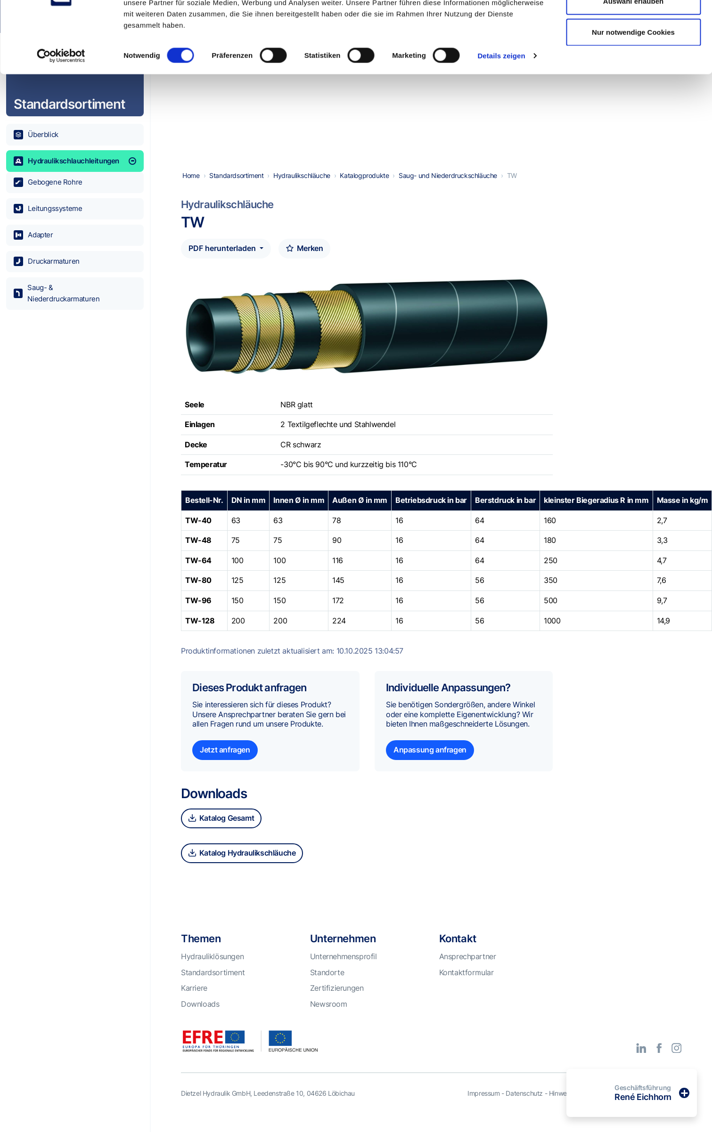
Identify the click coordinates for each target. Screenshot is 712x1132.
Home (190, 188)
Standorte (327, 984)
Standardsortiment (236, 188)
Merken (304, 260)
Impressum (483, 1105)
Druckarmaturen (47, 261)
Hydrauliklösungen (212, 968)
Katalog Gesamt (221, 830)
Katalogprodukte (364, 188)
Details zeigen (501, 110)
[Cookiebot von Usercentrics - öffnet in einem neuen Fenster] (61, 110)
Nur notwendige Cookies (633, 86)
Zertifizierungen (337, 1000)
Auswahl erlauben (633, 56)
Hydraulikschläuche (301, 188)
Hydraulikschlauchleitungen (75, 161)
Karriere (194, 1000)
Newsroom (328, 1016)
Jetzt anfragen (225, 762)
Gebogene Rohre (48, 182)
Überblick (36, 134)
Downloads (200, 1016)
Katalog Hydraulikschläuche (241, 865)
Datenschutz (524, 1105)
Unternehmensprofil (343, 968)
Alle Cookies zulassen (633, 25)
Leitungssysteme (48, 208)
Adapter (33, 235)
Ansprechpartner (467, 968)
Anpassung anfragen (429, 762)
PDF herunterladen (223, 260)
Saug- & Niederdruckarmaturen (57, 293)
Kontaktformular (466, 984)
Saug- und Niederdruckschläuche (448, 188)
